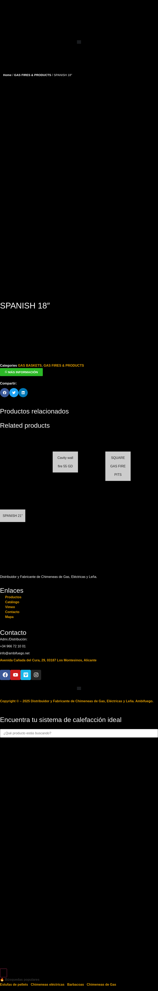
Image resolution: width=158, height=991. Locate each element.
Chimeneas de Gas (101, 974)
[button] (79, 41)
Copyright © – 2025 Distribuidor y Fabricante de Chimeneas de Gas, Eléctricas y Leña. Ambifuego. (76, 691)
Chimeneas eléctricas (47, 974)
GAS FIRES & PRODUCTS (32, 75)
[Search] (3, 963)
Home (7, 75)
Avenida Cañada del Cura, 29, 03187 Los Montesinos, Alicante (48, 650)
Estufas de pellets (14, 974)
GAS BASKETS (30, 355)
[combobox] (79, 723)
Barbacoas (75, 974)
